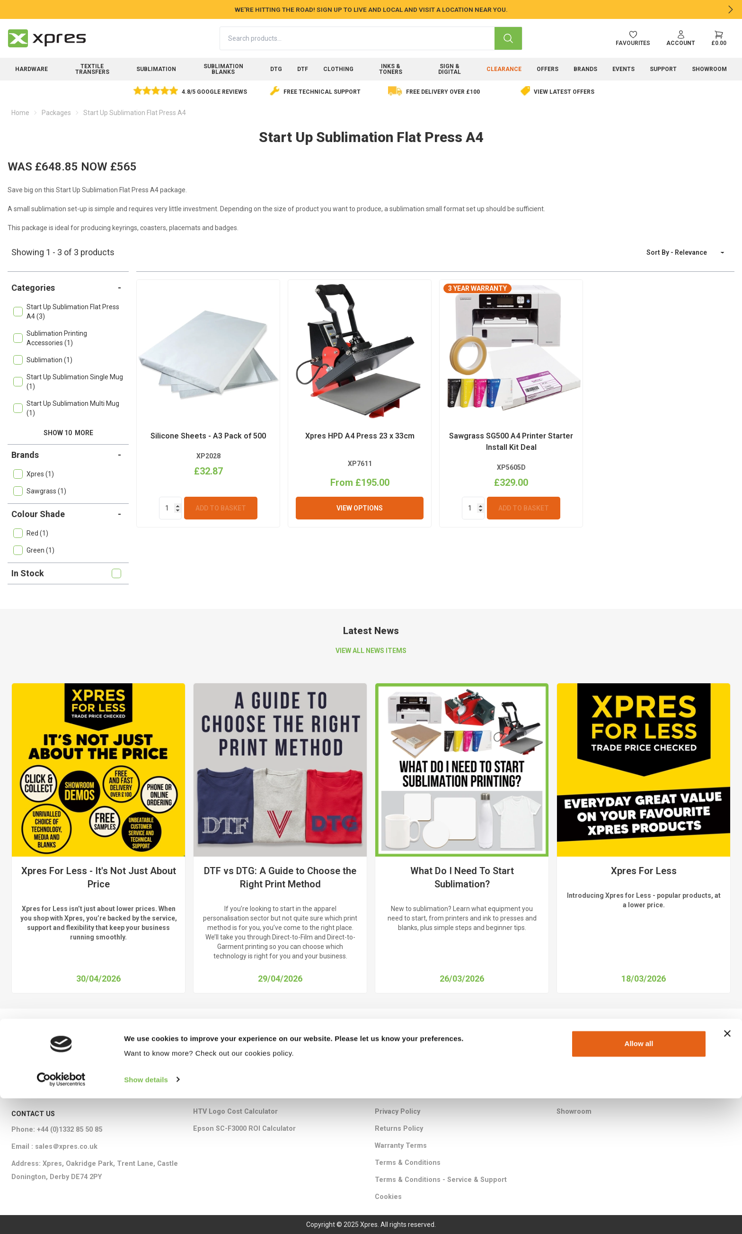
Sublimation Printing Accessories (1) (50, 338)
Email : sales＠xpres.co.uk (54, 1147)
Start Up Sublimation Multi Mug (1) (66, 408)
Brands (585, 69)
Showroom (709, 69)
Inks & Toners (390, 69)
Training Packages (406, 1060)
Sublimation (156, 69)
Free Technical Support (322, 92)
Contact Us (574, 1060)
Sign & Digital (449, 69)
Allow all (639, 1180)
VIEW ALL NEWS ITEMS (371, 650)
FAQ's (565, 1095)
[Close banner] (727, 1169)
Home (20, 112)
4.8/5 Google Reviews (214, 92)
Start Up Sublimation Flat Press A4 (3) (66, 311)
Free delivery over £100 (443, 92)
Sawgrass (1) (39, 491)
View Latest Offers (564, 92)
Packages (56, 112)
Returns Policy (399, 1129)
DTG (276, 69)
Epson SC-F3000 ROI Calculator (244, 1129)
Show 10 (68, 433)
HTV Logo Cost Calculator (235, 1112)
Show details (146, 1215)
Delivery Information (408, 1077)
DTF (302, 69)
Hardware (31, 69)
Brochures (210, 1077)
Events (623, 69)
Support (663, 69)
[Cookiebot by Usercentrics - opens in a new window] (61, 1215)
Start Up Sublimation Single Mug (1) (68, 381)
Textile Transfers (92, 69)
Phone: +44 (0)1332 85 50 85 (56, 1130)
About (566, 1077)
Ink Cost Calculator (224, 1095)
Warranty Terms (401, 1146)
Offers (547, 69)
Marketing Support (224, 1060)
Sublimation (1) (42, 360)
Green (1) (33, 550)
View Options (359, 508)
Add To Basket (220, 508)
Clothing (338, 69)
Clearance (503, 69)
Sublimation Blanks (223, 69)
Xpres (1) (33, 474)
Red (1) (30, 533)
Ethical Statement (404, 1095)
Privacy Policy (397, 1112)
